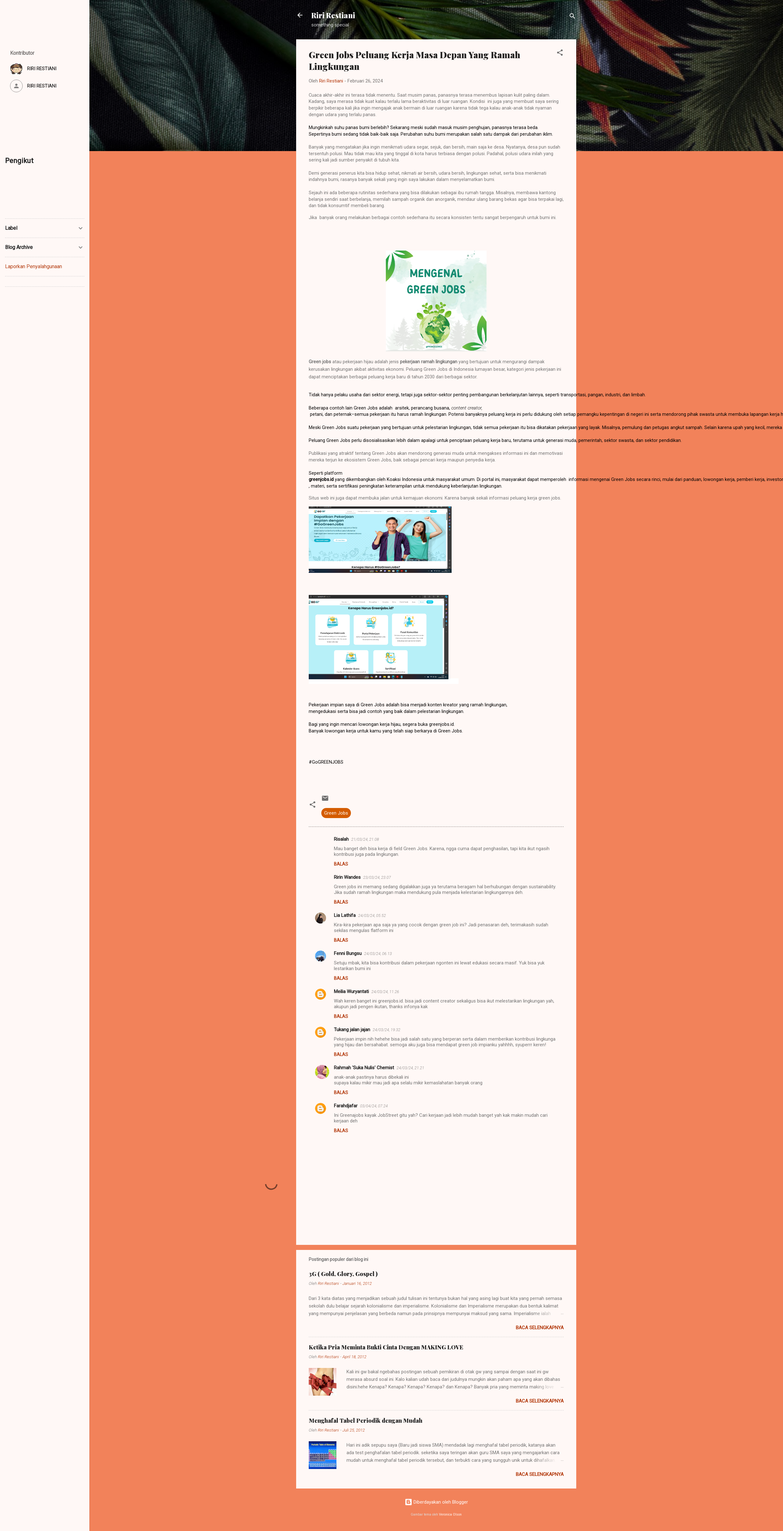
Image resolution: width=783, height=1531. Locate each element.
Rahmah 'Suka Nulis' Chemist (364, 1068)
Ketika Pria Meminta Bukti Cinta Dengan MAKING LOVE (386, 1347)
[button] (560, 54)
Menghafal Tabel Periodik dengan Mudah (365, 1420)
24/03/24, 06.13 (378, 953)
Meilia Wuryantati (351, 991)
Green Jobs (336, 813)
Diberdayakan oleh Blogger (436, 1502)
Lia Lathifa (345, 915)
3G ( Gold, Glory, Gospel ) (343, 1274)
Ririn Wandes (347, 877)
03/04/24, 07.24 (374, 1106)
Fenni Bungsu (348, 953)
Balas (341, 864)
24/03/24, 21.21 (410, 1067)
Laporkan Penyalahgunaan (33, 266)
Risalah (341, 839)
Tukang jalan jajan (352, 1029)
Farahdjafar (346, 1106)
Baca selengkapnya (540, 1327)
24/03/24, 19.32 (386, 1029)
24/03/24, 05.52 (372, 915)
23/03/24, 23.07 (377, 877)
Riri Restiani (333, 15)
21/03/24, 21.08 (365, 839)
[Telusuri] (572, 17)
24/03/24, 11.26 (385, 991)
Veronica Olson (450, 1514)
